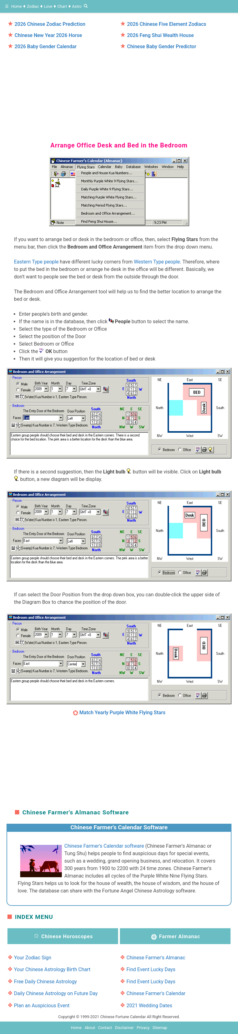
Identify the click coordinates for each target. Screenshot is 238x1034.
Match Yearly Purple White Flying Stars (123, 712)
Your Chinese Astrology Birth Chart (52, 969)
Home (16, 6)
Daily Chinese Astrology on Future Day (56, 993)
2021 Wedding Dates (149, 1005)
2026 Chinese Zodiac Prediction (50, 24)
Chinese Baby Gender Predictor (161, 46)
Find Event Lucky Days (151, 969)
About (90, 1027)
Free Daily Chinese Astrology (45, 982)
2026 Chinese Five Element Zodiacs (166, 24)
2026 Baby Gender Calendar (45, 46)
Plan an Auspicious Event (42, 1005)
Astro (77, 6)
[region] (119, 93)
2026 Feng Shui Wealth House (160, 35)
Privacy (143, 1027)
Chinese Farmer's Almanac (155, 958)
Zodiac (33, 6)
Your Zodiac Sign (32, 958)
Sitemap (160, 1027)
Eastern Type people (36, 262)
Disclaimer (124, 1027)
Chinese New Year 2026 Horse (48, 35)
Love (48, 6)
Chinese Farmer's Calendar (155, 993)
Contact (105, 1027)
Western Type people (157, 262)
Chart (62, 6)
